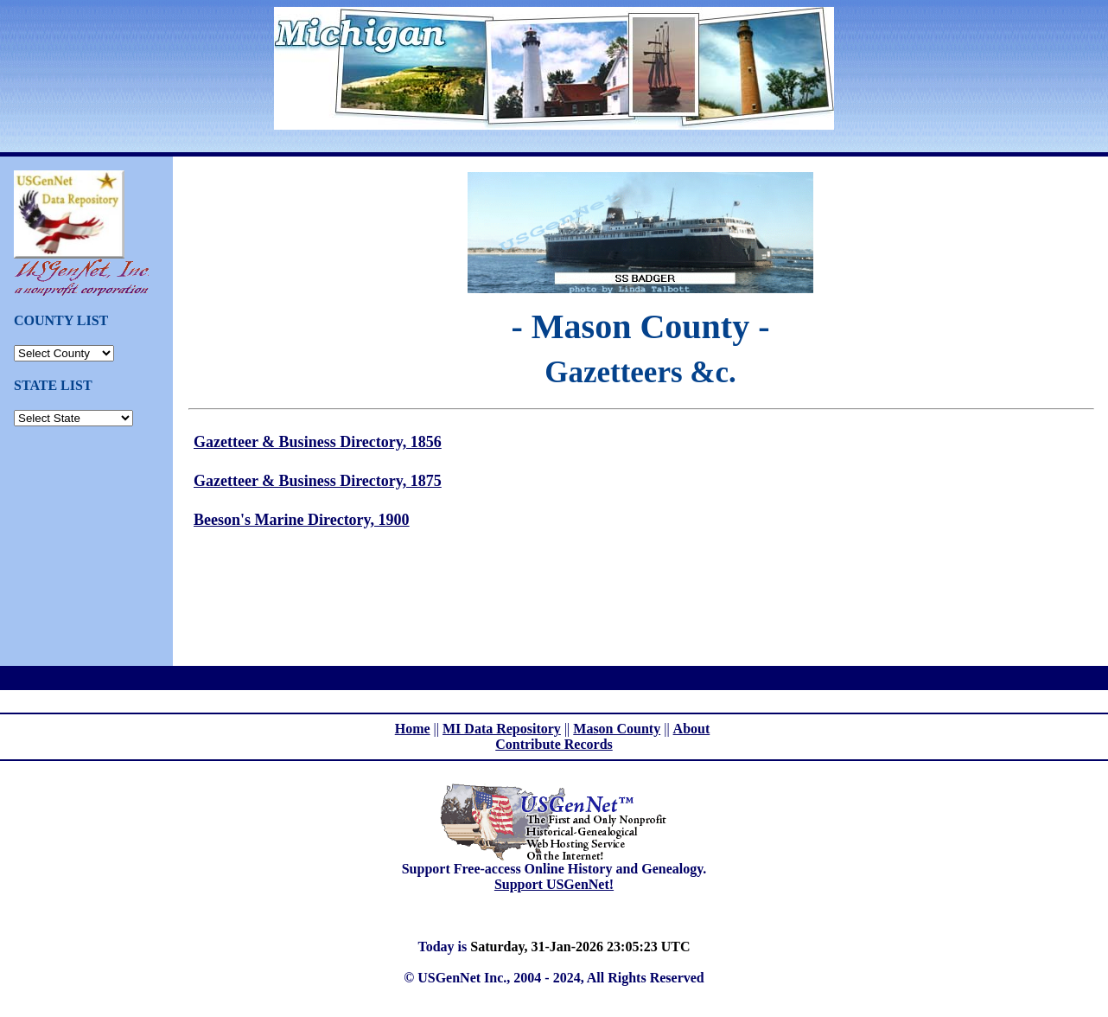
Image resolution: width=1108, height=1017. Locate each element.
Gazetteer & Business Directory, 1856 (318, 442)
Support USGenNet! (554, 884)
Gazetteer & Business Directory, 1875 (318, 480)
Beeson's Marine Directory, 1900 (302, 519)
